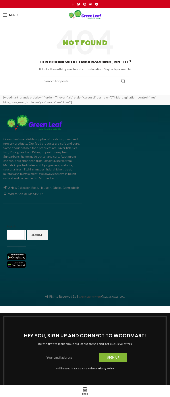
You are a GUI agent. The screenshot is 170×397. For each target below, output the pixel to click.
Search (123, 81)
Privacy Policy (106, 368)
